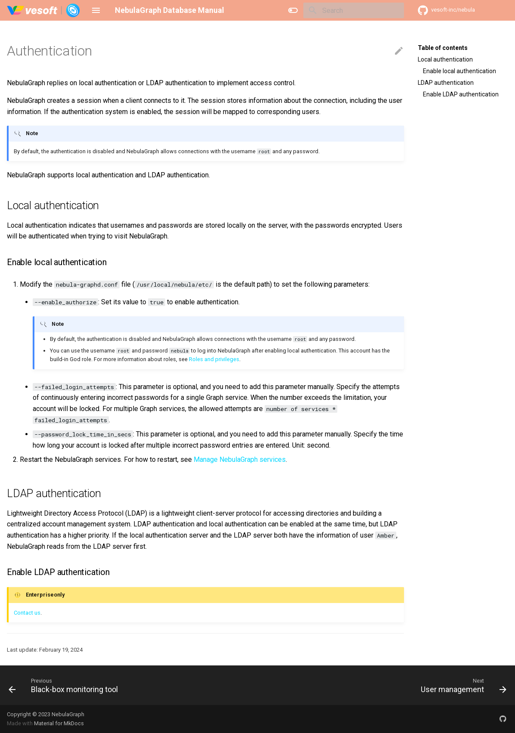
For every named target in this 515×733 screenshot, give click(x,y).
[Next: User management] (461, 685)
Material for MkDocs (59, 723)
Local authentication (445, 59)
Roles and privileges (214, 359)
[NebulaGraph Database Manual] (43, 10)
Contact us (27, 612)
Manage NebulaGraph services (240, 459)
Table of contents (443, 47)
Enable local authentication (459, 71)
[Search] (353, 10)
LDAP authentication (446, 82)
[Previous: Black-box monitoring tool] (66, 685)
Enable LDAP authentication (461, 94)
